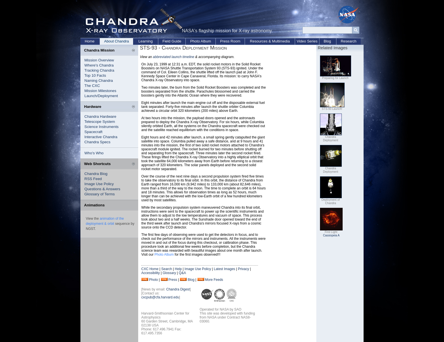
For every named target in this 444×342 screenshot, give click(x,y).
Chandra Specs (97, 142)
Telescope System (99, 121)
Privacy (243, 269)
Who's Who (94, 153)
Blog (327, 41)
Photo (153, 280)
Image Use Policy (99, 184)
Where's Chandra (99, 65)
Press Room (230, 41)
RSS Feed (93, 179)
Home (90, 41)
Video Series (307, 41)
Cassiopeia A (331, 235)
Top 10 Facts (95, 75)
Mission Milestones (100, 91)
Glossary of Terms (99, 194)
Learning (145, 41)
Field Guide (172, 41)
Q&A (182, 273)
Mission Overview (99, 60)
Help (178, 269)
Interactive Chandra (100, 137)
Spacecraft (93, 132)
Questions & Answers (102, 189)
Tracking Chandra (99, 70)
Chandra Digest (178, 289)
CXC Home (150, 269)
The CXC (92, 86)
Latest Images (224, 269)
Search (166, 269)
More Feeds (214, 280)
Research (349, 41)
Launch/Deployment (101, 96)
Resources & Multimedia (270, 41)
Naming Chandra (98, 80)
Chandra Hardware (100, 116)
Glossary (169, 273)
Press (172, 280)
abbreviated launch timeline (173, 57)
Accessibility (150, 273)
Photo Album (200, 41)
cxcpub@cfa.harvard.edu (160, 297)
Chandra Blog (96, 174)
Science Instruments (101, 127)
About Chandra (116, 41)
